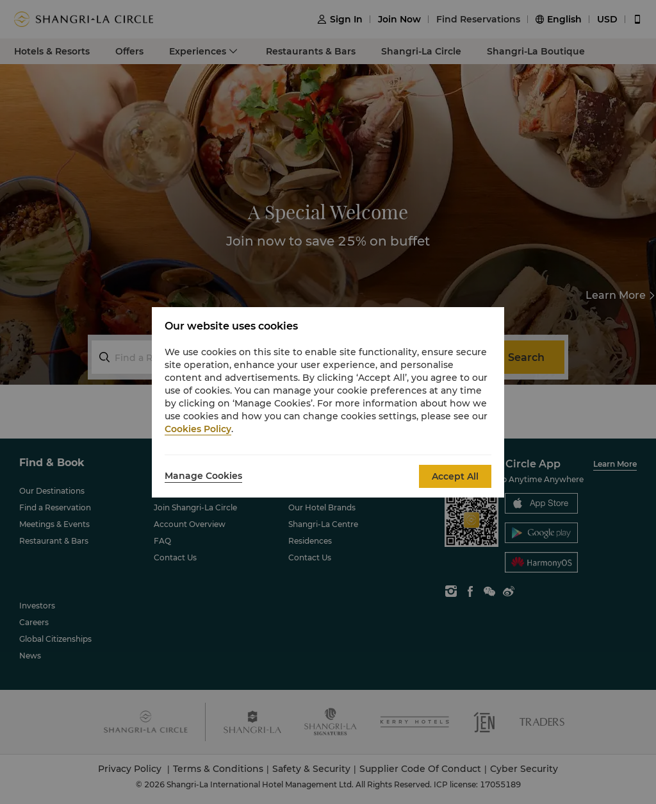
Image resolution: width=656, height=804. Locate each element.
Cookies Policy (198, 429)
